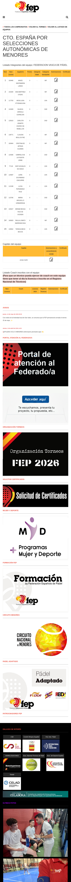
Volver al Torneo (37, 27)
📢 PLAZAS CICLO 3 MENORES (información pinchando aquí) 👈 (23, 332)
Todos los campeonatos (16, 27)
